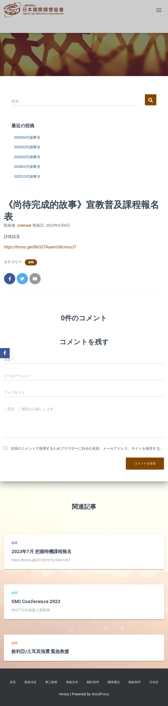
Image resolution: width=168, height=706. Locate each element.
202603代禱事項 (27, 147)
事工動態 (51, 682)
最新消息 (30, 682)
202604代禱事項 (27, 137)
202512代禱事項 (27, 176)
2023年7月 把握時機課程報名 (41, 551)
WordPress (100, 694)
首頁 (13, 682)
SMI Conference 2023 (35, 601)
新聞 (30, 262)
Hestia (64, 694)
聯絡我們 (134, 682)
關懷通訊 (114, 682)
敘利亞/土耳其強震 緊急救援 (40, 651)
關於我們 (93, 682)
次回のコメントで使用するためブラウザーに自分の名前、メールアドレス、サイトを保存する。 (87, 448)
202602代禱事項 (27, 157)
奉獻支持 (72, 682)
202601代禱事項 (27, 167)
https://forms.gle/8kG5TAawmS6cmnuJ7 (40, 247)
